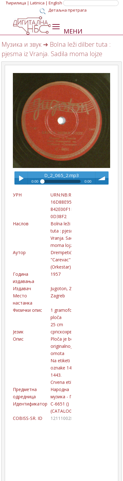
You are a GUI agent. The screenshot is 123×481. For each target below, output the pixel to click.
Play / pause (21, 178)
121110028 (62, 418)
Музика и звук (21, 44)
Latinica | (39, 3)
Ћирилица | (17, 3)
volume (102, 178)
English (55, 3)
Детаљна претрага (67, 10)
